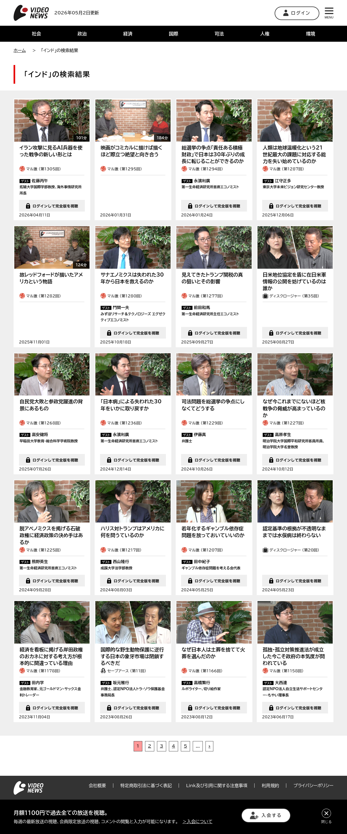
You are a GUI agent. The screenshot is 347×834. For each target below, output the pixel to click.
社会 (36, 33)
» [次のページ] (209, 765)
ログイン (297, 13)
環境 (310, 33)
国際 (173, 33)
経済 (127, 33)
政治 (82, 33)
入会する (266, 815)
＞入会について (197, 821)
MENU (329, 13)
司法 (219, 33)
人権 (264, 33)
